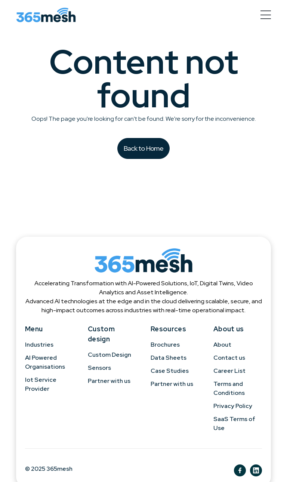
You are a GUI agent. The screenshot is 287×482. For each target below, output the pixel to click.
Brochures (165, 345)
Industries (39, 345)
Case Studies (170, 371)
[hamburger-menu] (265, 14)
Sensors (99, 368)
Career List (229, 371)
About (222, 345)
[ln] (256, 470)
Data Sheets (168, 358)
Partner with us (109, 381)
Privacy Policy (232, 406)
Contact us (229, 358)
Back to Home (144, 148)
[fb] (240, 470)
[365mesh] (46, 14)
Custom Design (109, 355)
